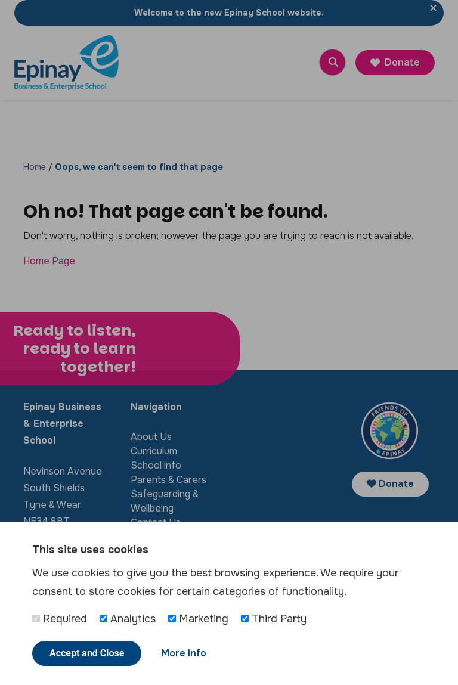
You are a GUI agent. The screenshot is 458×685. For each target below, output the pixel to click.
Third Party (274, 618)
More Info (183, 653)
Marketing (198, 618)
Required (59, 618)
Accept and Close (86, 653)
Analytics (128, 618)
